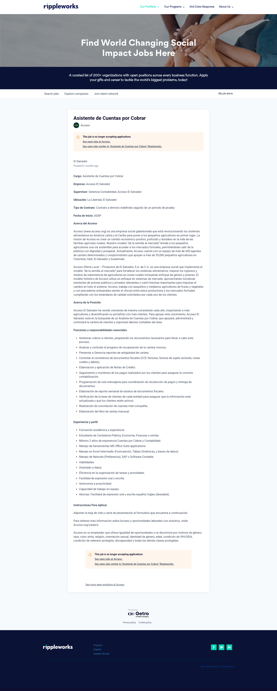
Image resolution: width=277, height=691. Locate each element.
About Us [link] (224, 7)
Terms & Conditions (209, 667)
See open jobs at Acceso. (97, 141)
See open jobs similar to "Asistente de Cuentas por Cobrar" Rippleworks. (122, 146)
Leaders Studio (101, 654)
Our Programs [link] (172, 7)
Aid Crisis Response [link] (202, 7)
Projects (97, 645)
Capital (97, 649)
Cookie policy (145, 622)
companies (76, 93)
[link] (58, 7)
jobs (51, 93)
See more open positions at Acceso (105, 584)
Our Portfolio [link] (148, 7)
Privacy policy (129, 622)
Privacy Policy (227, 667)
